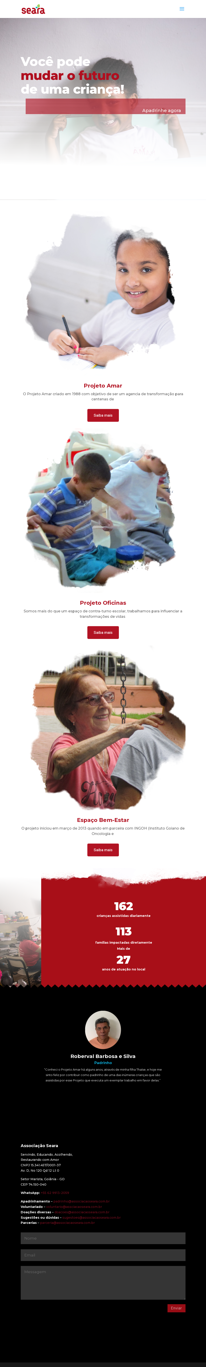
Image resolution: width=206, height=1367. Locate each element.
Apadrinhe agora (161, 110)
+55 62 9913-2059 (55, 1193)
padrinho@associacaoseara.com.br (81, 1201)
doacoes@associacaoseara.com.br (81, 1212)
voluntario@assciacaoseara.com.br (74, 1207)
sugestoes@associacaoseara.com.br (91, 1218)
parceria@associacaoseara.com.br (67, 1223)
